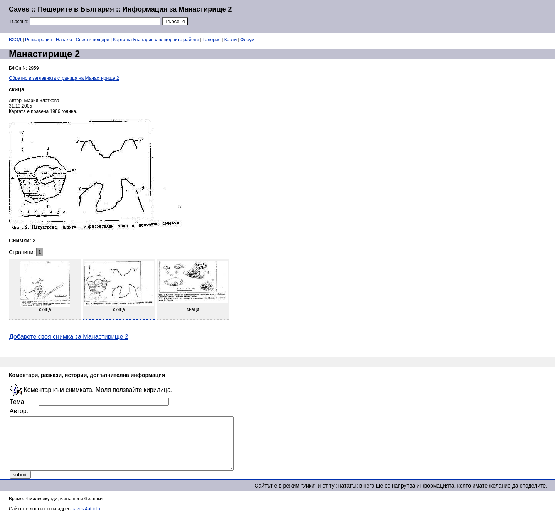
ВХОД (15, 39)
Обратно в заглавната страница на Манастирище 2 (64, 78)
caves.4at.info (86, 519)
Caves (19, 9)
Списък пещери (92, 39)
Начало (64, 39)
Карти (230, 39)
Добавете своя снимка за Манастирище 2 (68, 336)
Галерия (211, 39)
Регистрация (38, 39)
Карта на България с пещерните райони (156, 39)
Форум (247, 39)
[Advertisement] (452, 15)
